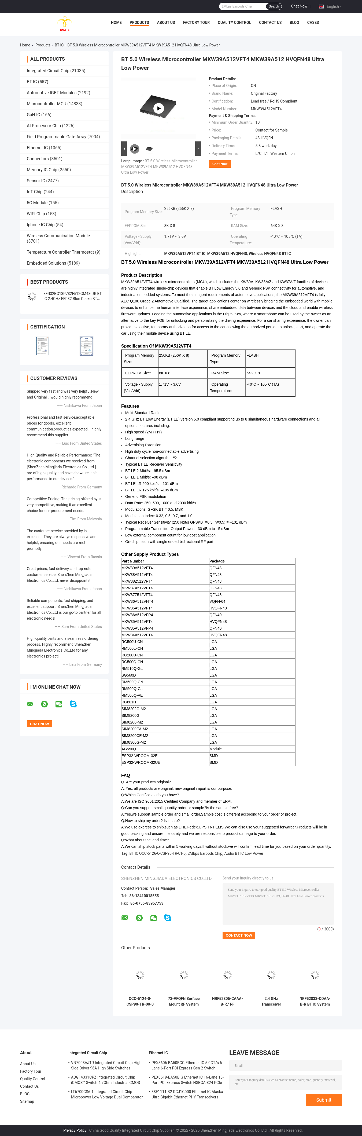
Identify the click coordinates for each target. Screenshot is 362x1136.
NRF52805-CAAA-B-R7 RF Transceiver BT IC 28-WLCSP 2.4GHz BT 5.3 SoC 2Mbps (227, 1001)
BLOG (294, 22)
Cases (313, 22)
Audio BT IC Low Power (243, 853)
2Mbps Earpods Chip (205, 853)
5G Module (37, 202)
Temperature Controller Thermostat (60, 252)
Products (139, 22)
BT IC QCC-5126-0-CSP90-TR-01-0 (158, 853)
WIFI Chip (36, 213)
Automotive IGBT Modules (52, 92)
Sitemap (27, 1101)
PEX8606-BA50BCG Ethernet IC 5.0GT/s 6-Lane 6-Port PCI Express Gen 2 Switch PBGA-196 (187, 1066)
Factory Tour (196, 22)
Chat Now (299, 6)
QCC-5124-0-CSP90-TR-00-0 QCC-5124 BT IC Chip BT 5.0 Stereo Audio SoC (140, 1001)
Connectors (38, 158)
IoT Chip (35, 191)
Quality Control (234, 22)
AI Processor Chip (44, 125)
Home (116, 22)
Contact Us (270, 22)
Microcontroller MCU (46, 103)
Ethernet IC (37, 147)
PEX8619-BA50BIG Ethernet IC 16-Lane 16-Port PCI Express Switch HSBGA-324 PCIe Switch (188, 1080)
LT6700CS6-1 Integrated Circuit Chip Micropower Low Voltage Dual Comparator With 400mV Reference (107, 1095)
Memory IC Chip (42, 169)
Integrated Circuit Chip (48, 70)
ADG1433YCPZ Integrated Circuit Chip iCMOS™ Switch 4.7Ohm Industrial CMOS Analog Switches (105, 1080)
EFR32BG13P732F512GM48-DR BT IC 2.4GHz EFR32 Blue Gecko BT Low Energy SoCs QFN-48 (72, 298)
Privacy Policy (74, 1130)
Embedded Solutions (46, 263)
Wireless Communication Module (58, 235)
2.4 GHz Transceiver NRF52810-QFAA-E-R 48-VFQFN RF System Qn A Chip (271, 1001)
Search (274, 6)
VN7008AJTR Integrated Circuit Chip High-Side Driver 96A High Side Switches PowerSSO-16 (107, 1066)
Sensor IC (36, 180)
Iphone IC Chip (40, 224)
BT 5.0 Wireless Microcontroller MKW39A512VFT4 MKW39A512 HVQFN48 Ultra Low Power (159, 166)
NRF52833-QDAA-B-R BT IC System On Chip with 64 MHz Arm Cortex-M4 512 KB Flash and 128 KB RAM (315, 1001)
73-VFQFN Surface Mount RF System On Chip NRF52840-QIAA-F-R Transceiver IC (184, 1001)
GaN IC (33, 114)
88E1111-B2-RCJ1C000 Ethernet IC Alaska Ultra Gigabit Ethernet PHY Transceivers (187, 1094)
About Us (166, 22)
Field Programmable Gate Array (56, 136)
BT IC (59, 45)
